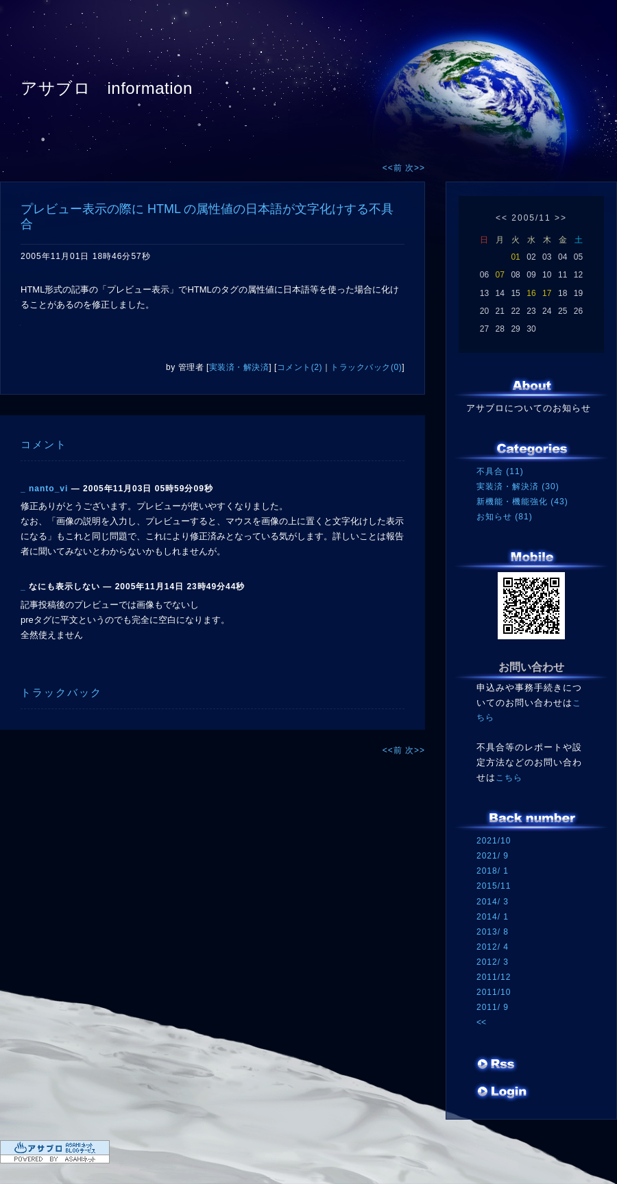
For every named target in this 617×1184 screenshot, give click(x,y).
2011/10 (493, 992)
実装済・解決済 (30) (517, 486)
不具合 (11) (500, 471)
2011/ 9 (492, 1007)
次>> (415, 168)
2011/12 (493, 977)
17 (546, 293)
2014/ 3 (492, 902)
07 (500, 275)
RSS (497, 1065)
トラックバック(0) (366, 367)
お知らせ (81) (504, 516)
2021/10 (493, 841)
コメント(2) (299, 367)
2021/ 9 (492, 856)
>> (561, 218)
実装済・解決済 (239, 367)
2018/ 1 (492, 871)
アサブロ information (107, 88)
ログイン (502, 1093)
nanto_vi (48, 488)
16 (531, 293)
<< (502, 218)
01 (515, 257)
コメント (44, 444)
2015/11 (493, 886)
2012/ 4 (492, 947)
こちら (509, 777)
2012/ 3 (492, 962)
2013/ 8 (492, 932)
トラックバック (61, 692)
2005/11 (531, 218)
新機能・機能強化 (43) (522, 501)
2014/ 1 (492, 917)
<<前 (394, 168)
